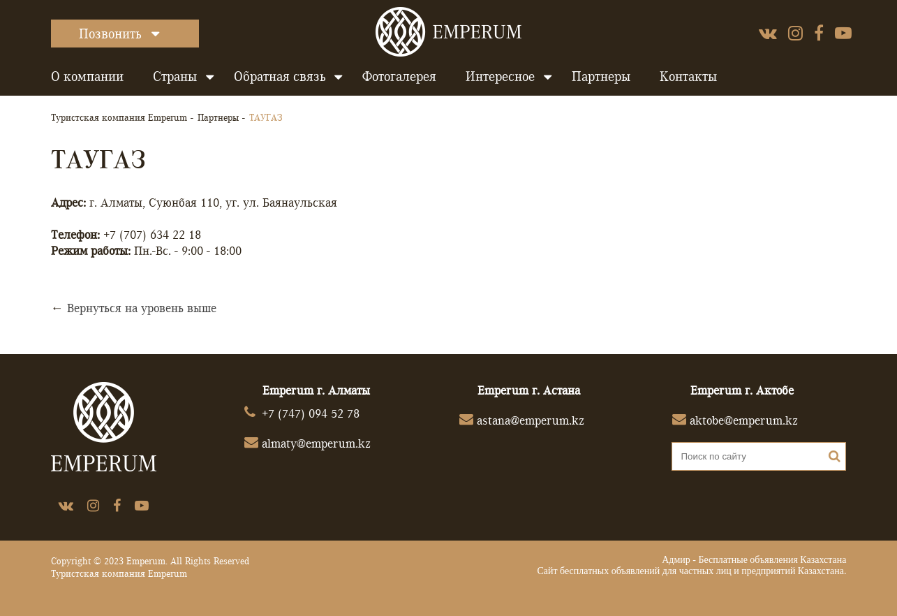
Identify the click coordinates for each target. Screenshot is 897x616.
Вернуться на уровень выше (141, 308)
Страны (175, 76)
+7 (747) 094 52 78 (310, 413)
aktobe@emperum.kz (744, 420)
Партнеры (601, 76)
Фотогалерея (399, 76)
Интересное (500, 76)
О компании (87, 76)
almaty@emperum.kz (316, 443)
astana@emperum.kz (530, 420)
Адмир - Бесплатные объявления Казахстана (754, 560)
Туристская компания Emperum (119, 117)
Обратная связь (279, 76)
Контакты (688, 76)
